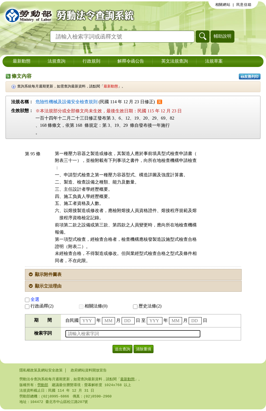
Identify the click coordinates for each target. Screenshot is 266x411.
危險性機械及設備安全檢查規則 (66, 101)
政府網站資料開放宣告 (89, 370)
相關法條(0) (93, 306)
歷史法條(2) (147, 306)
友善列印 (250, 76)
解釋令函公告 (130, 61)
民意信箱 (244, 4)
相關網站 (223, 4)
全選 (32, 299)
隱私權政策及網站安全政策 (41, 370)
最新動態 (21, 61)
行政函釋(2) (39, 306)
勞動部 (42, 385)
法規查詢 (56, 61)
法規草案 (214, 61)
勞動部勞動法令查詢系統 (68, 15)
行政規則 (91, 61)
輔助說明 (222, 36)
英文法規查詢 (174, 61)
